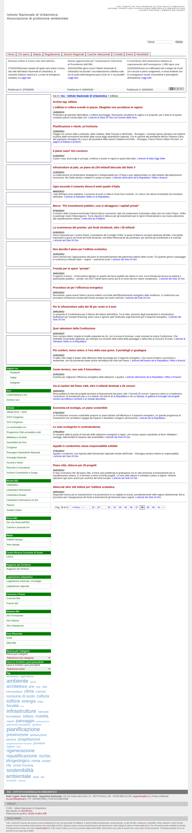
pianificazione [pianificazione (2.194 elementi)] (23, 729)
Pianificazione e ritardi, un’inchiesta (75, 126)
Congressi (12, 447)
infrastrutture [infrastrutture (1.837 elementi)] (21, 711)
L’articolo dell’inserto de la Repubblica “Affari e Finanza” (153, 377)
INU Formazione (15, 615)
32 (109, 507)
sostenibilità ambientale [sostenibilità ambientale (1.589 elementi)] (19, 773)
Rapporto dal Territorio (18, 569)
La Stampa (138, 396)
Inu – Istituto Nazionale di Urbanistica (32, 792)
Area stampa (13, 544)
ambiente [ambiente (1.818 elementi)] (17, 681)
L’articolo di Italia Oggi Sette (151, 158)
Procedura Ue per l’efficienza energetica (78, 287)
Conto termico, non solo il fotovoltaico (77, 369)
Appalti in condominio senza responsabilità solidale (85, 445)
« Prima (76, 507)
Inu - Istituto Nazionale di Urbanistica (84, 95)
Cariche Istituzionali (98, 54)
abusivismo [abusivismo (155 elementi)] (13, 676)
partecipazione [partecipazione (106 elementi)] (42, 721)
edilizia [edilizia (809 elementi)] (13, 701)
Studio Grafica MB (37, 813)
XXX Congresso (15, 422)
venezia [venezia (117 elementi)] (22, 780)
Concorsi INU (13, 598)
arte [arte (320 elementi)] (31, 686)
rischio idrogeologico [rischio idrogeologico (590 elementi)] (28, 758)
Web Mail (11, 643)
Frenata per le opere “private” (71, 268)
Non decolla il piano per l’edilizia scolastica (80, 249)
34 (120, 507)
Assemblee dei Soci (16, 442)
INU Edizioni (13, 620)
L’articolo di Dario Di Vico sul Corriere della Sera (112, 117)
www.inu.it (144, 826)
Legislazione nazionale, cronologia (24, 581)
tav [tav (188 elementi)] (42, 777)
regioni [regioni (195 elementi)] (11, 746)
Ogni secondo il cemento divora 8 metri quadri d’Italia (86, 186)
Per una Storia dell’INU (18, 522)
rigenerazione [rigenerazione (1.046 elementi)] (21, 750)
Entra (9, 638)
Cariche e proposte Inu (18, 527)
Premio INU (12, 603)
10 (93, 507)
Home (11, 54)
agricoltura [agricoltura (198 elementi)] (27, 676)
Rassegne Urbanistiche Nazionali (23, 452)
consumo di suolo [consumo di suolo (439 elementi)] (21, 696)
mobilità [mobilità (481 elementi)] (41, 716)
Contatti (117, 54)
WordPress (26, 811)
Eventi (129, 54)
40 (153, 507)
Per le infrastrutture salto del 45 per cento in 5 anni (84, 306)
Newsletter (142, 54)
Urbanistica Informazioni (19, 490)
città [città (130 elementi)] (38, 687)
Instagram (15, 382)
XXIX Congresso (15, 417)
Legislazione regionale (18, 586)
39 (147, 507)
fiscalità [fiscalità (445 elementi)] (13, 706)
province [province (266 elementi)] (39, 743)
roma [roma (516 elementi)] (36, 761)
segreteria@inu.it (141, 796)
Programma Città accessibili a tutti (24, 432)
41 (159, 507)
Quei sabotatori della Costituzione (74, 328)
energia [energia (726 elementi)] (29, 701)
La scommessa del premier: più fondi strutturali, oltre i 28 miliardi (94, 227)
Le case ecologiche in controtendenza (76, 426)
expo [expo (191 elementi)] (40, 701)
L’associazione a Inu (17, 395)
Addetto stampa (14, 539)
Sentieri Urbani (14, 510)
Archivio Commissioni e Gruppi (22, 472)
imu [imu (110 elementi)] (22, 706)
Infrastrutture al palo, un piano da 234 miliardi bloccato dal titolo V (94, 167)
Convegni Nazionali (16, 457)
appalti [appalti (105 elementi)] (33, 682)
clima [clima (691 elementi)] (29, 691)
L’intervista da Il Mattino (93, 218)
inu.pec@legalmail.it (16, 799)
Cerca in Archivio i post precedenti (23, 665)
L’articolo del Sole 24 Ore (65, 240)
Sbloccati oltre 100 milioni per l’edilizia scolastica (83, 486)
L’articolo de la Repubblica (152, 418)
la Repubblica (121, 396)
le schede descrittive (95, 399)
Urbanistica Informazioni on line (22, 500)
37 (136, 507)
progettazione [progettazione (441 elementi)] (29, 739)
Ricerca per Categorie (17, 654)
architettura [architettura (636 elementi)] (17, 686)
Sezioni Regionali (74, 54)
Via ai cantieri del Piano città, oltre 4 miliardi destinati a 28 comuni (94, 385)
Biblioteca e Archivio (17, 437)
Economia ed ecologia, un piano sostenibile (80, 407)
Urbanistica (12, 485)
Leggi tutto (25, 78)
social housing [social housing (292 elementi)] (23, 765)
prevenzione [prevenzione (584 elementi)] (17, 734)
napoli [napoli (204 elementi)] (10, 721)
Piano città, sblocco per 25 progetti (75, 465)
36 (131, 507)
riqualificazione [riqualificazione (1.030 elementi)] (22, 755)
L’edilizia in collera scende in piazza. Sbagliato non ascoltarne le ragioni (97, 107)
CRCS (10, 557)
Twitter (13, 377)
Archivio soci (13, 400)
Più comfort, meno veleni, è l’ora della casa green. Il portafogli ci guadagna (99, 350)
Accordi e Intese (15, 462)
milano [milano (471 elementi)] (28, 716)
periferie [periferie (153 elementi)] (36, 724)
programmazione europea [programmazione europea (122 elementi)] (19, 743)
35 (125, 507)
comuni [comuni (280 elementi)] (41, 691)
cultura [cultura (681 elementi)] (43, 696)
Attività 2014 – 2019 (17, 412)
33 (114, 507)
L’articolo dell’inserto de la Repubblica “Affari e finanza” (140, 177)
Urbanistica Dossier (16, 495)
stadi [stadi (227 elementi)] (36, 777)
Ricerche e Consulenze (18, 467)
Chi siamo (23, 54)
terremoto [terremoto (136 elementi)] (11, 780)
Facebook (15, 372)
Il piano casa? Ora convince (70, 150)
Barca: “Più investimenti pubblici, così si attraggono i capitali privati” (96, 205)
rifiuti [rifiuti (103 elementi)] (18, 747)
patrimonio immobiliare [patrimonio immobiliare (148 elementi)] (19, 724)
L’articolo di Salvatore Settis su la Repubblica (87, 196)
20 (98, 507)
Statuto (37, 54)
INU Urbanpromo (15, 625)
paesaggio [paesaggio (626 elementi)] (25, 720)
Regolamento (52, 54)
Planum (10, 505)
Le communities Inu (16, 427)
